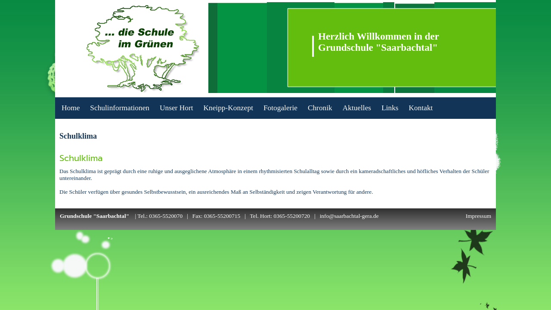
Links (389, 108)
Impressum (478, 216)
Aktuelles (357, 108)
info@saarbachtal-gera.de (349, 216)
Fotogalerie (280, 108)
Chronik (320, 108)
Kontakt (421, 108)
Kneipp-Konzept (228, 108)
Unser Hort (176, 108)
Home (71, 108)
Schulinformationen (119, 108)
